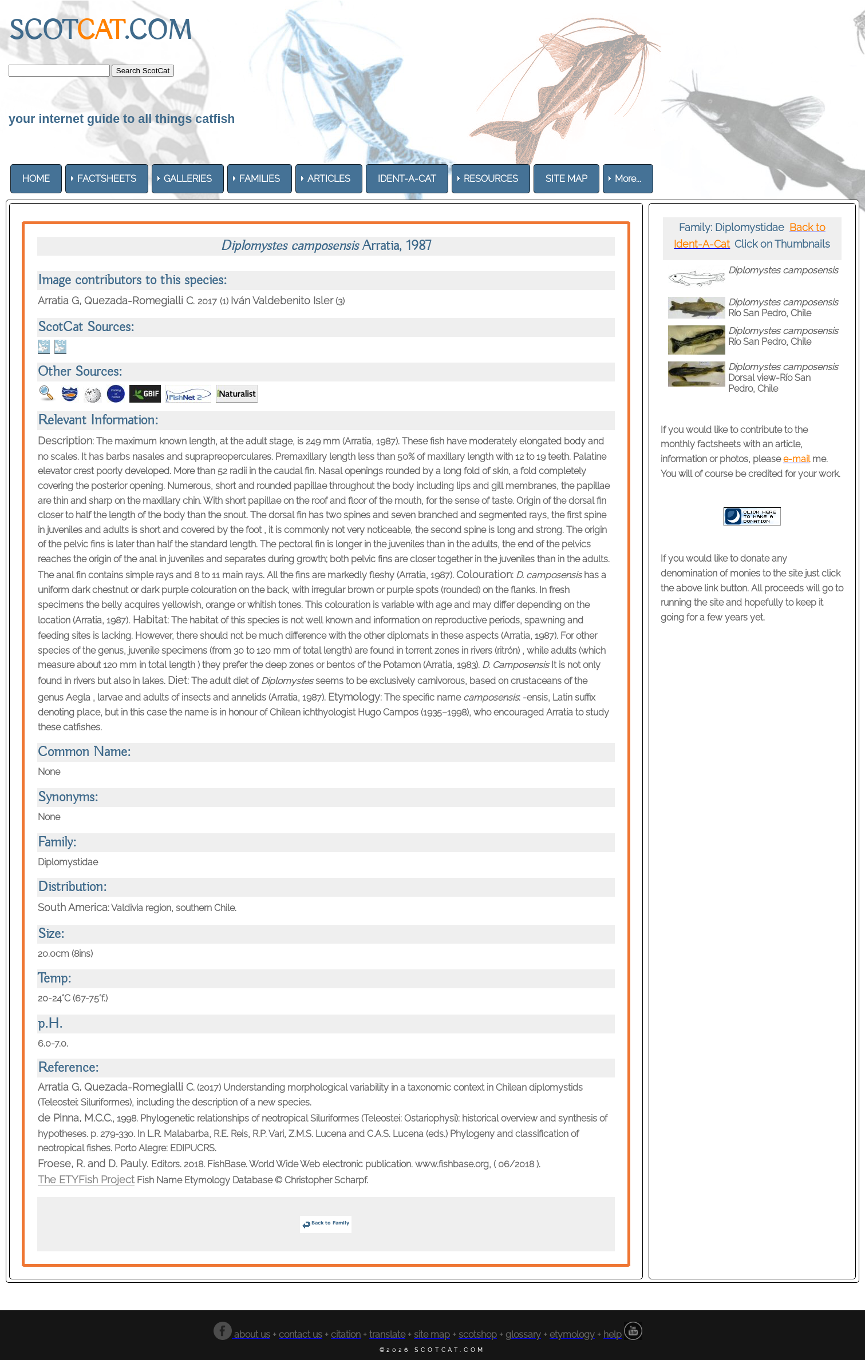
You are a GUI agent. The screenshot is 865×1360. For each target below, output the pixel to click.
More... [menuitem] (628, 178)
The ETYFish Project (86, 1180)
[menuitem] (36, 178)
